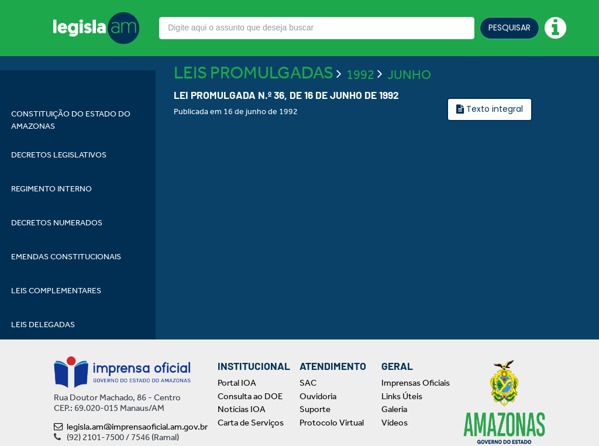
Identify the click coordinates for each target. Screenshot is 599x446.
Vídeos (394, 422)
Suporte (315, 409)
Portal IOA (237, 383)
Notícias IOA (242, 409)
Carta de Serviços (251, 422)
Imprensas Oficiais (415, 383)
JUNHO (409, 108)
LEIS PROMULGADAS (253, 106)
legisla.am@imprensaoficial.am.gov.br (131, 426)
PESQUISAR (509, 27)
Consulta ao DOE (250, 396)
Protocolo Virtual (332, 422)
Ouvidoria (318, 396)
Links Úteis (401, 396)
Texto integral (493, 143)
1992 (360, 108)
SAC (308, 383)
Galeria (394, 409)
